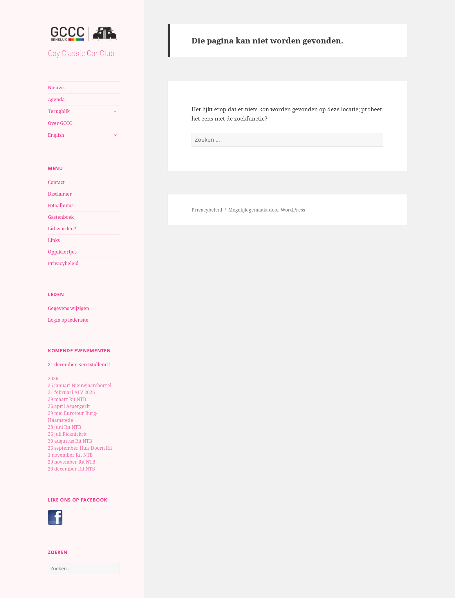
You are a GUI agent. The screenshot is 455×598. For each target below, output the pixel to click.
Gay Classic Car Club (81, 52)
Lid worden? (62, 228)
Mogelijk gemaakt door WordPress (266, 210)
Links (54, 240)
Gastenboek (61, 217)
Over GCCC (60, 123)
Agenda (56, 99)
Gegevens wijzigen (68, 308)
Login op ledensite (68, 320)
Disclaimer (60, 194)
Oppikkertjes (62, 252)
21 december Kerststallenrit (79, 364)
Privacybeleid (63, 263)
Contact (56, 182)
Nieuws (56, 87)
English (56, 135)
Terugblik (59, 111)
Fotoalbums (60, 205)
